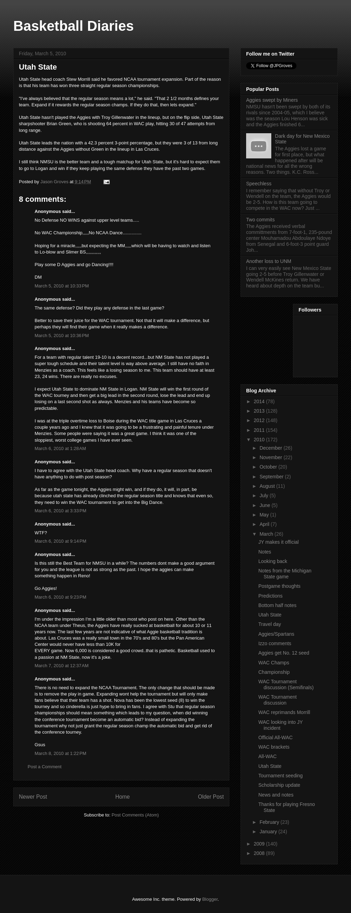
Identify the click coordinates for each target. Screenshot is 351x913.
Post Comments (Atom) (135, 815)
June (265, 505)
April (265, 524)
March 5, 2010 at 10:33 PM (62, 285)
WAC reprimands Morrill (284, 712)
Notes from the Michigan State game (284, 573)
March (266, 534)
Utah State (269, 615)
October (268, 467)
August (267, 486)
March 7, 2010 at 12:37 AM (61, 665)
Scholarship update (279, 785)
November (271, 457)
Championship (274, 672)
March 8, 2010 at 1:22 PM (60, 753)
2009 (260, 844)
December (271, 448)
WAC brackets (273, 747)
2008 (260, 853)
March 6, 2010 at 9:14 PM (60, 541)
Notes (264, 552)
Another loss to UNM (268, 261)
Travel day (269, 624)
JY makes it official (278, 542)
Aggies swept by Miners (272, 100)
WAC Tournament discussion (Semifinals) (286, 684)
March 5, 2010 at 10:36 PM (62, 335)
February (269, 822)
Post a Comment (45, 766)
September (272, 476)
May (264, 515)
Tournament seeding (280, 775)
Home (122, 797)
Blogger (209, 899)
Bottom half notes (277, 605)
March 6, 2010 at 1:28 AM (60, 448)
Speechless (258, 183)
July (264, 495)
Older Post (211, 797)
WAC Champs (273, 662)
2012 (260, 420)
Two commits (260, 219)
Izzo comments (274, 643)
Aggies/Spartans (276, 634)
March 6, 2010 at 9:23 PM (60, 597)
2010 (260, 439)
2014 (260, 401)
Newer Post (33, 797)
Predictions (270, 596)
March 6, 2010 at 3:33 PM (60, 510)
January (268, 831)
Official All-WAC (275, 737)
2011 (260, 430)
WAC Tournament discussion (277, 700)
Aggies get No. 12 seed (283, 653)
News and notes (275, 795)
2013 (260, 411)
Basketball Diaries (73, 26)
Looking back (272, 561)
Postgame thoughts (279, 586)
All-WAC (267, 756)
